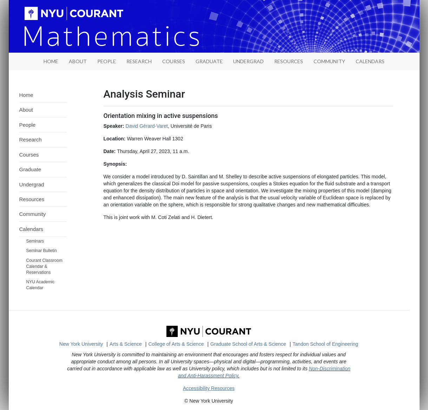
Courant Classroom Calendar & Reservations (44, 266)
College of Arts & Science (176, 344)
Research (139, 61)
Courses (173, 61)
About (78, 61)
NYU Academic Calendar (40, 284)
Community (329, 61)
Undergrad (248, 61)
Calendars (370, 61)
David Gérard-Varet (147, 126)
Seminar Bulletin (41, 250)
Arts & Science (126, 344)
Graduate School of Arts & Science (248, 344)
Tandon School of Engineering (325, 344)
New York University (81, 344)
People (106, 61)
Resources (288, 61)
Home (26, 95)
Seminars (35, 241)
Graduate (209, 61)
